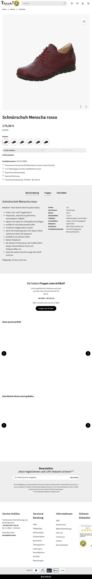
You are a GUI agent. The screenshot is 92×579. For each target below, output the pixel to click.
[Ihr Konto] (82, 3)
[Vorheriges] (81, 106)
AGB (57, 521)
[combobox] (41, 3)
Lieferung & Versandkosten (39, 551)
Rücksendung (38, 533)
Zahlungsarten (39, 545)
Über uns (59, 533)
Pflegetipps (37, 529)
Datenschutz (61, 525)
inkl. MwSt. (5, 130)
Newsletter (37, 541)
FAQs (35, 525)
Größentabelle (8, 155)
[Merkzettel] (77, 3)
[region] (46, 62)
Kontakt (36, 557)
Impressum (60, 537)
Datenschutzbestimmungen (53, 490)
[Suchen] (64, 3)
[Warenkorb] (88, 3)
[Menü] (71, 3)
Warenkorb (46, 576)
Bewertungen (38, 561)
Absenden (74, 478)
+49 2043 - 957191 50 (46, 299)
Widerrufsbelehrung (63, 529)
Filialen (59, 541)
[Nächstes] (86, 106)
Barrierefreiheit (62, 545)
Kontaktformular (9, 536)
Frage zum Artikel (46, 309)
